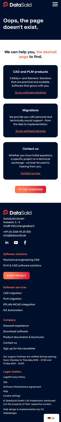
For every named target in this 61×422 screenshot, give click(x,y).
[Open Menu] (55, 4)
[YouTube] (16, 242)
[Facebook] (25, 242)
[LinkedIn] (6, 242)
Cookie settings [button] (11, 395)
